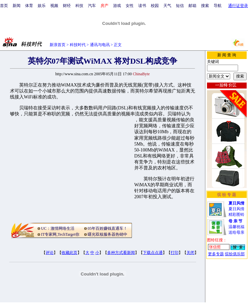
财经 (67, 5)
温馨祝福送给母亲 (236, 227)
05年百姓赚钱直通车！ (107, 228)
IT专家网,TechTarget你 (60, 234)
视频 (54, 5)
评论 (50, 252)
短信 (180, 5)
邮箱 (192, 5)
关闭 (190, 252)
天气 (167, 5)
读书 (142, 5)
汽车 (92, 5)
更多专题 (216, 254)
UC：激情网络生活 (57, 228)
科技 (79, 5)
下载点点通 (153, 252)
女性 (130, 5)
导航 (218, 5)
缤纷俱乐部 (235, 254)
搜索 (205, 5)
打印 (175, 252)
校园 (155, 5)
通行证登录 (238, 5)
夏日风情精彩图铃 (236, 209)
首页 (4, 5)
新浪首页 (57, 44)
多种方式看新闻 (121, 252)
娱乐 (42, 5)
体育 (29, 5)
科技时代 (78, 44)
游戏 (117, 5)
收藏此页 (69, 252)
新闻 (17, 5)
